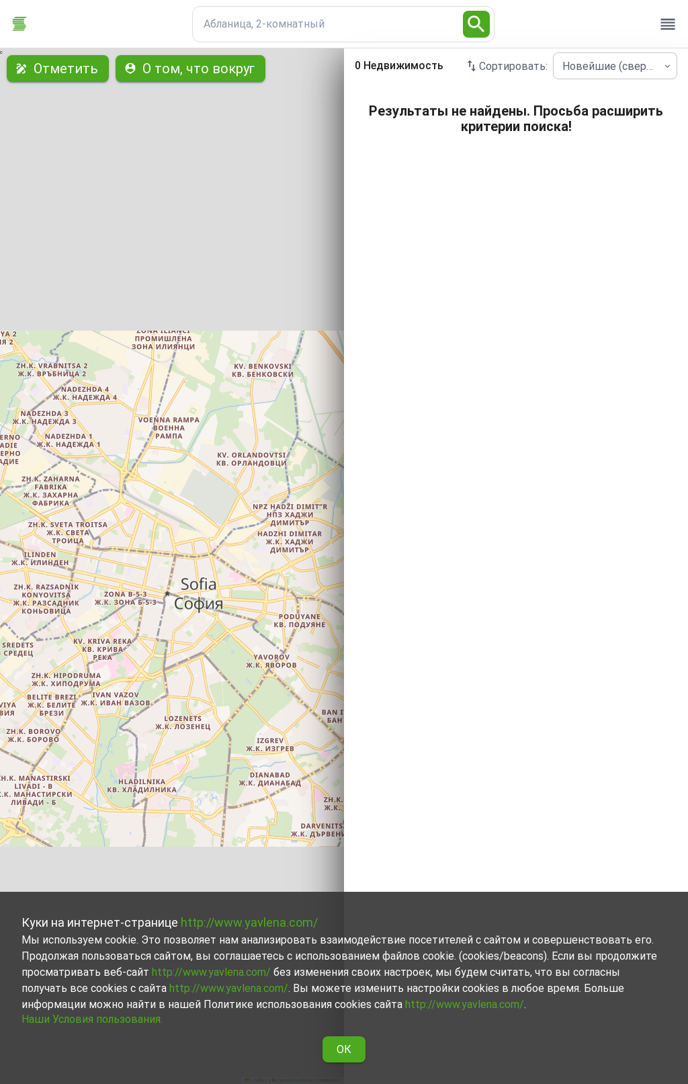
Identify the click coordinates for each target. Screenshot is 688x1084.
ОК (344, 1049)
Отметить (58, 68)
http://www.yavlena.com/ (249, 922)
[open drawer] (667, 24)
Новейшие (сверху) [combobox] (611, 66)
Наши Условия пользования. (92, 1019)
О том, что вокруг (190, 68)
